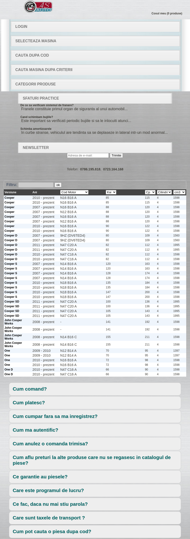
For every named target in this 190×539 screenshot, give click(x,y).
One (7, 350)
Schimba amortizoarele (35, 129)
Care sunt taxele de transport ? (49, 517)
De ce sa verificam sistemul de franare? (46, 105)
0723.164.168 (113, 169)
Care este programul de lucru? (48, 490)
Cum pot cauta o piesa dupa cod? (52, 531)
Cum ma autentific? (35, 430)
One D (8, 369)
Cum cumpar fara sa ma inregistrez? (55, 416)
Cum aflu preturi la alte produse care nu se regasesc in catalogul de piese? (92, 460)
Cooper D (10, 235)
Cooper (9, 197)
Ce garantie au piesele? (40, 476)
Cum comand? (30, 389)
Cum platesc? (29, 402)
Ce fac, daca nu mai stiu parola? (50, 504)
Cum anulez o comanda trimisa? (50, 443)
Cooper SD (11, 301)
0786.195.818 (90, 169)
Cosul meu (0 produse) (167, 13)
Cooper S (10, 263)
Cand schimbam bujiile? (36, 117)
